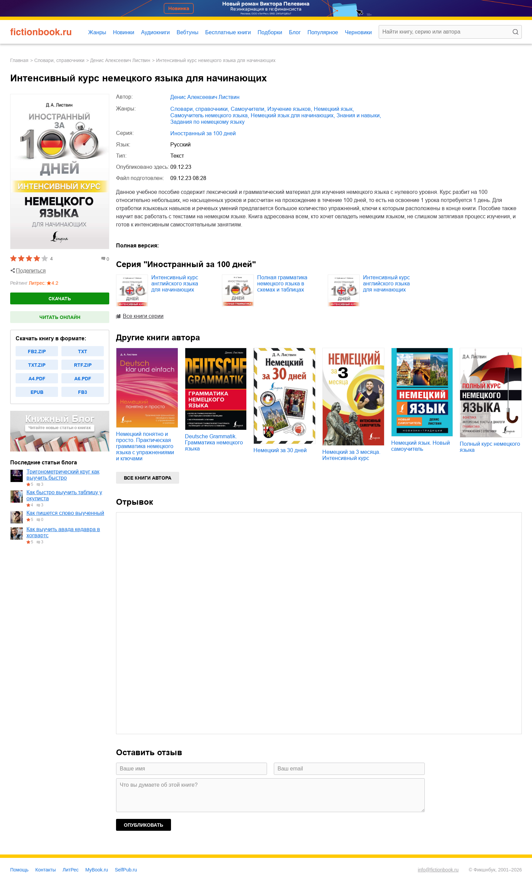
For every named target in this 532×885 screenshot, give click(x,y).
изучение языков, (289, 109)
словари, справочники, (199, 109)
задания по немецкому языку (207, 122)
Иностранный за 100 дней (203, 133)
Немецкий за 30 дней (280, 450)
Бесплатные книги (228, 32)
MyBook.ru (97, 869)
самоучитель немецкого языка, (209, 115)
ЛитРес (71, 869)
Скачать (60, 298)
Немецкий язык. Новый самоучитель (420, 446)
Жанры (97, 32)
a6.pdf (82, 378)
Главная (19, 60)
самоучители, (248, 109)
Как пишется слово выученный (65, 513)
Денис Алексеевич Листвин (120, 60)
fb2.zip (37, 351)
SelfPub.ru (126, 869)
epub (37, 392)
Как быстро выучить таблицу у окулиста (64, 495)
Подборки (270, 32)
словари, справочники (59, 60)
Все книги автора (147, 478)
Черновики (358, 32)
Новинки (123, 32)
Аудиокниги (155, 32)
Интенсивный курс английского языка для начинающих (174, 284)
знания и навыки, (359, 115)
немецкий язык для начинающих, (293, 115)
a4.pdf (36, 378)
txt (82, 351)
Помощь (19, 869)
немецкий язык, (334, 109)
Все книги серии (143, 316)
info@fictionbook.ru (438, 869)
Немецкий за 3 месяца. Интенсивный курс (351, 455)
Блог (295, 32)
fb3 (82, 392)
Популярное (322, 32)
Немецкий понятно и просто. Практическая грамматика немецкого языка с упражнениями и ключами (145, 446)
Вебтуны (187, 32)
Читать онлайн (59, 317)
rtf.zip (83, 365)
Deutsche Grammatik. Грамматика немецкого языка (214, 442)
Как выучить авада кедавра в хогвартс (63, 532)
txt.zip (36, 365)
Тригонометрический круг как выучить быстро (62, 475)
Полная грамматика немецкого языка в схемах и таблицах (282, 284)
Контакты (45, 869)
